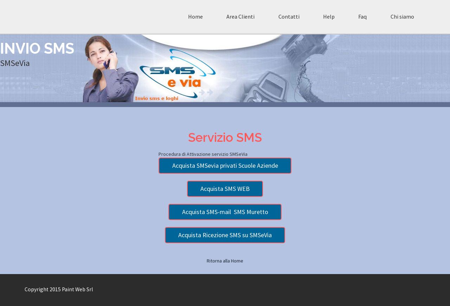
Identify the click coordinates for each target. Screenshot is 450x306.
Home (195, 16)
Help (329, 16)
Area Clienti (240, 16)
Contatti (289, 16)
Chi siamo (402, 16)
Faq (362, 16)
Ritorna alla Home (225, 261)
